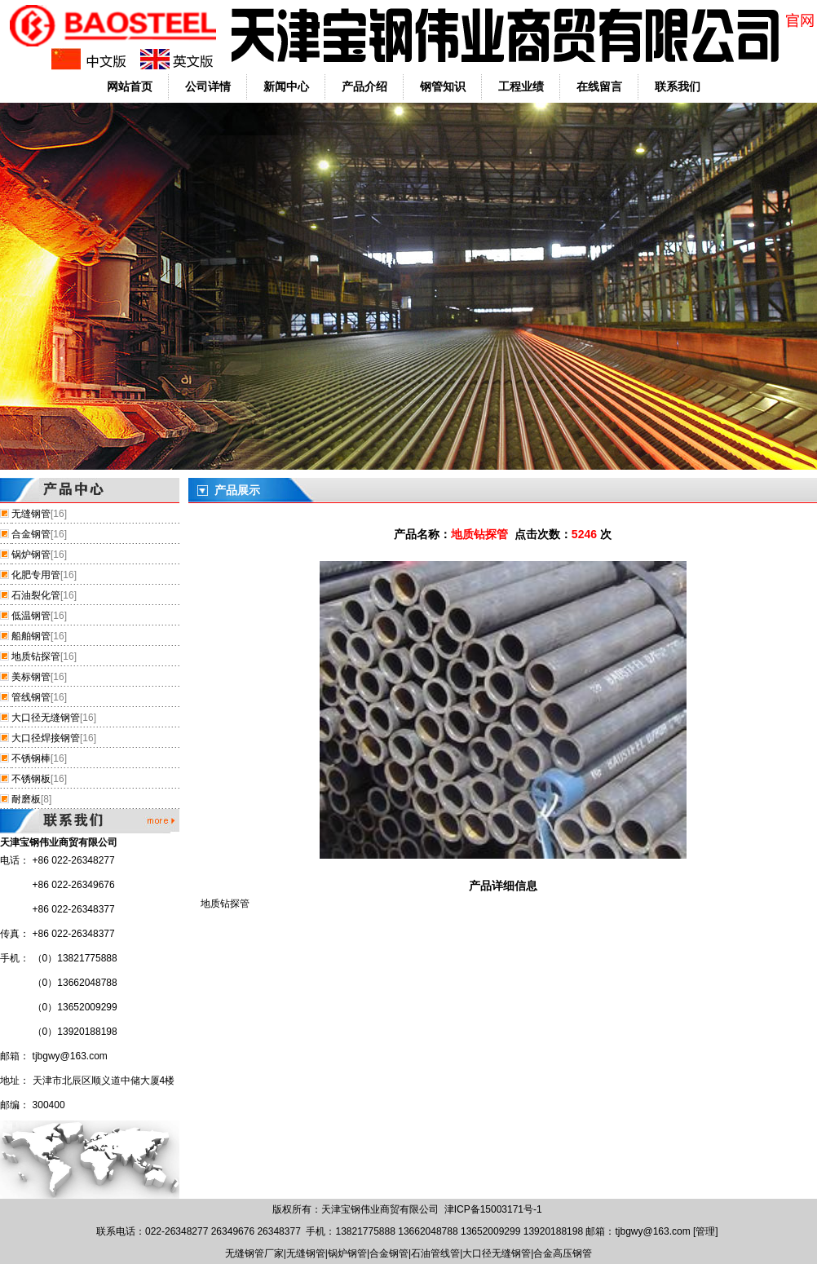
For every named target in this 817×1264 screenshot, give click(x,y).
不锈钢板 (31, 778)
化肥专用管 (35, 575)
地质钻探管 (35, 656)
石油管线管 (435, 1253)
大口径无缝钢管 (45, 717)
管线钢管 (31, 697)
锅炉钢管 (31, 554)
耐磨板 (26, 799)
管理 (705, 1231)
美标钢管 (31, 677)
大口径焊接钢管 (45, 738)
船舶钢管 (31, 636)
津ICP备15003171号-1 (493, 1209)
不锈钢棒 (31, 758)
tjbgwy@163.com (70, 1056)
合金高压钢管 (562, 1253)
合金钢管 (31, 534)
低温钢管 (31, 615)
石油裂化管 (35, 595)
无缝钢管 (31, 513)
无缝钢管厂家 (254, 1253)
